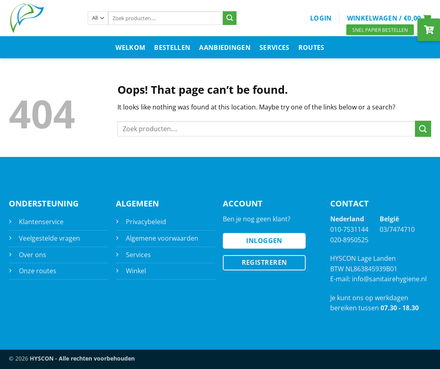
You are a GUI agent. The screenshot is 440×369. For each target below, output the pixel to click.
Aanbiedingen (225, 47)
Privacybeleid (146, 221)
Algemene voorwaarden (162, 238)
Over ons (32, 254)
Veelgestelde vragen (49, 238)
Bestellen (172, 47)
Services (274, 47)
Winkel (136, 270)
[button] (321, 18)
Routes (311, 47)
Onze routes (37, 270)
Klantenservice (41, 221)
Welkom (130, 47)
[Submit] (229, 18)
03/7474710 (397, 229)
